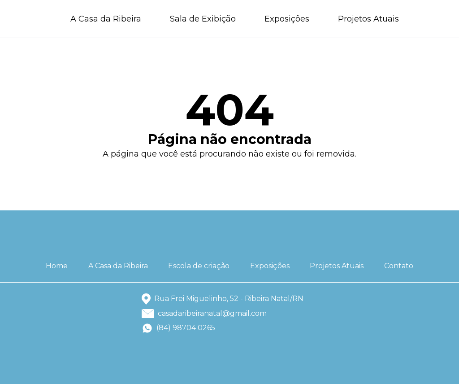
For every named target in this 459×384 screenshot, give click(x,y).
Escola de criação (199, 266)
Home (57, 266)
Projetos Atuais (368, 19)
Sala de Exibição (203, 19)
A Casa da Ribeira (105, 19)
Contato (398, 266)
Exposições (286, 19)
